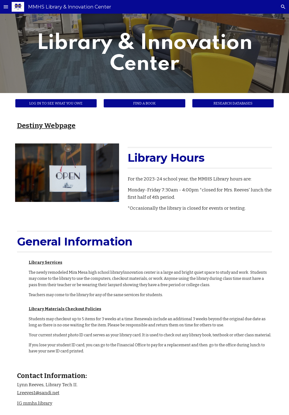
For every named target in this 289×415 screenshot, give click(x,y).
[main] (144, 53)
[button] (6, 6)
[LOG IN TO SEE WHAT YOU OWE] (56, 103)
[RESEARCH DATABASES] (233, 103)
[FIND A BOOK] (144, 103)
